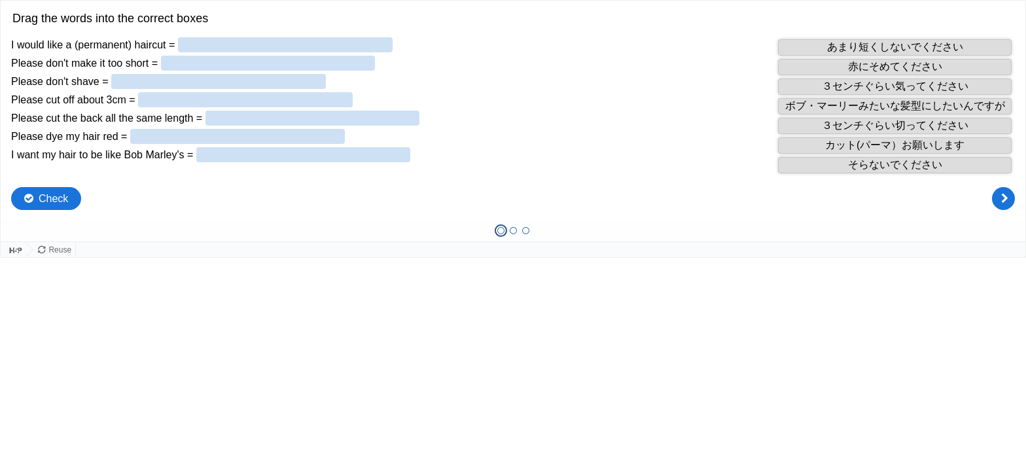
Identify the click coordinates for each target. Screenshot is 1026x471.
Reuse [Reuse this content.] (59, 249)
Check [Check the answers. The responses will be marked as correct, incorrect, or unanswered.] (53, 198)
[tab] (500, 230)
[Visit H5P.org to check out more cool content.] (13, 250)
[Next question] (1003, 198)
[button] (895, 47)
